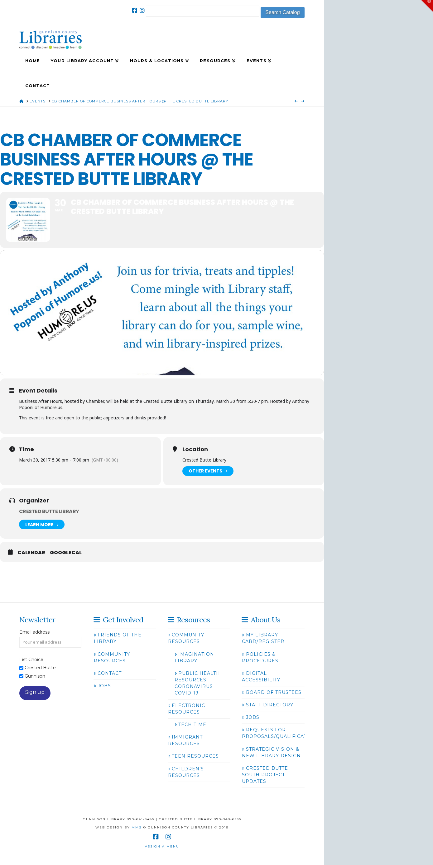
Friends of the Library (118, 638)
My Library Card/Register (263, 638)
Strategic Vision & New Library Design (271, 752)
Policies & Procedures (260, 657)
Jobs (102, 686)
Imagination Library (194, 657)
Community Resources (112, 657)
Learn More (41, 524)
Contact (108, 673)
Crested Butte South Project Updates (265, 774)
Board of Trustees (271, 692)
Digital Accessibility (261, 676)
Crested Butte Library (49, 511)
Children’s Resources (186, 772)
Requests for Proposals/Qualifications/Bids (288, 733)
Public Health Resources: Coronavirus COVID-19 (197, 683)
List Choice (31, 659)
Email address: (35, 632)
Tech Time (190, 724)
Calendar (31, 553)
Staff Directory (267, 705)
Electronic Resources (186, 709)
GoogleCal (66, 553)
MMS (137, 827)
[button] (427, 6)
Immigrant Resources (185, 740)
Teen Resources (193, 756)
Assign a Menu (162, 846)
